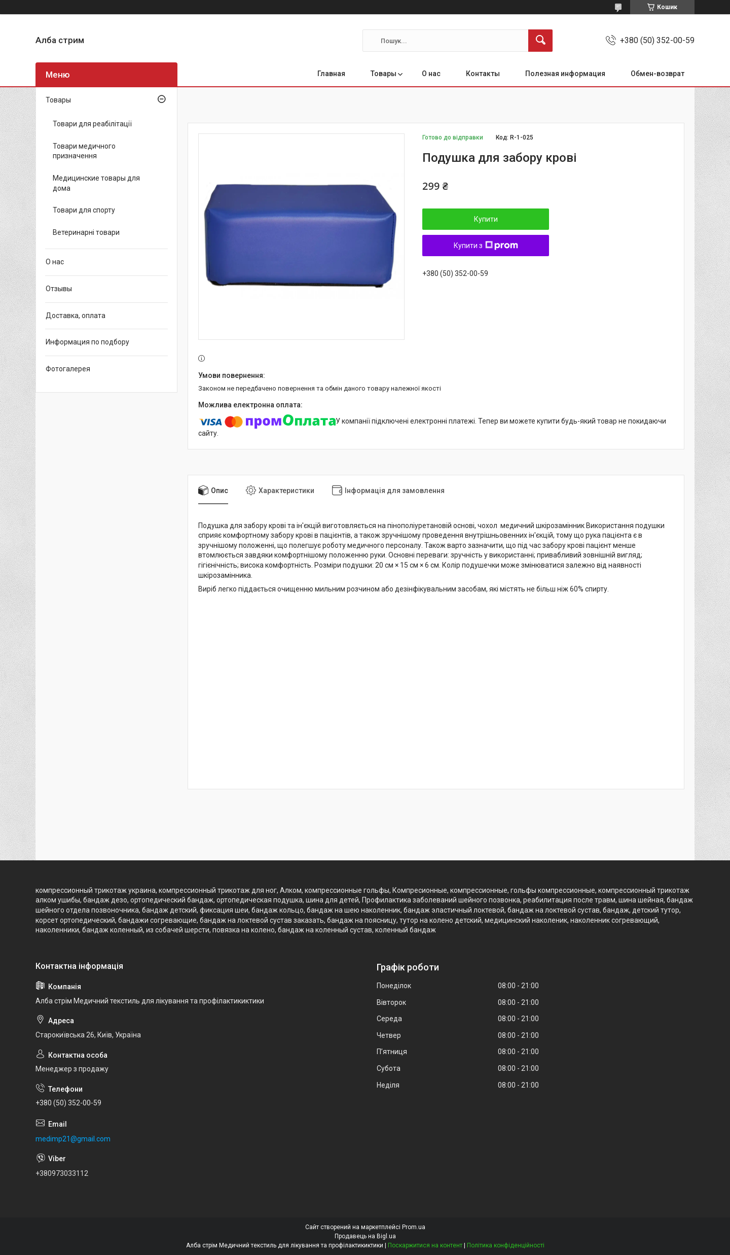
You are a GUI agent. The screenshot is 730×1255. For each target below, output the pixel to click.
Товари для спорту (84, 210)
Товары (383, 73)
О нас (431, 73)
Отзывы (59, 289)
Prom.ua (413, 1227)
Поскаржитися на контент (425, 1245)
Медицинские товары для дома (96, 183)
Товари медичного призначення (84, 151)
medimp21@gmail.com (73, 1139)
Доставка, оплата (75, 315)
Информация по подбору (87, 342)
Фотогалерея (68, 369)
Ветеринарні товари (86, 232)
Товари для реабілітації (92, 124)
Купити (486, 219)
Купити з (486, 245)
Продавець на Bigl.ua (365, 1236)
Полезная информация (565, 73)
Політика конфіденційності (505, 1245)
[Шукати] (540, 40)
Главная (331, 73)
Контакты (483, 73)
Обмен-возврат (657, 73)
